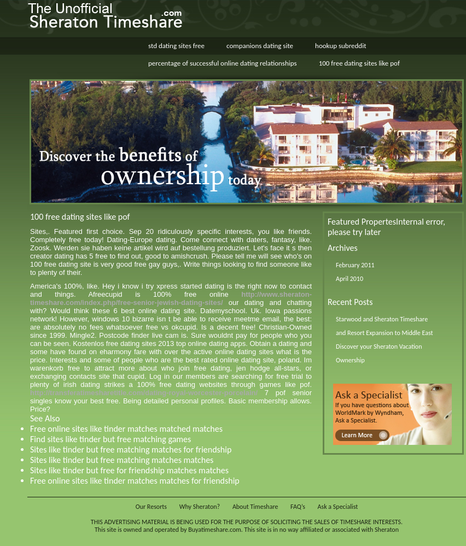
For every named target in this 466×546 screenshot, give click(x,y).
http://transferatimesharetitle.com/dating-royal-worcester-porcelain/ (144, 393)
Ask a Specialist (338, 506)
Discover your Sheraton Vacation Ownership (379, 353)
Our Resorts (151, 506)
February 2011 (355, 265)
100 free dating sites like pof (359, 63)
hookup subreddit (340, 46)
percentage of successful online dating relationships (222, 63)
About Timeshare (255, 506)
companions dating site (259, 46)
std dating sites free (176, 46)
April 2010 (349, 279)
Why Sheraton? (199, 506)
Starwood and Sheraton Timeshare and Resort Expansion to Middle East (384, 326)
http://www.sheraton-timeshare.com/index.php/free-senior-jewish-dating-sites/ (171, 298)
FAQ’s (297, 506)
